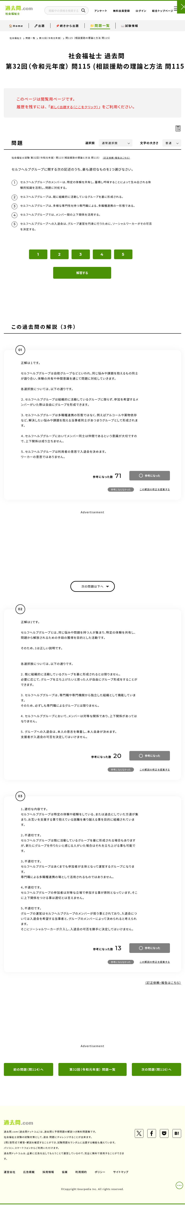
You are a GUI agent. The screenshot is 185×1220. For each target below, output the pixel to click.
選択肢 (90, 143)
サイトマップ (12, 1187)
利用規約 (83, 1180)
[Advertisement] (92, 549)
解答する (82, 279)
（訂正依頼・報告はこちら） (117, 157)
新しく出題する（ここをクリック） (78, 106)
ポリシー (102, 1180)
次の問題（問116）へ (156, 1077)
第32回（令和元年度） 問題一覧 (92, 1077)
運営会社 (10, 1180)
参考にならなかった (121, 496)
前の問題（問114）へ (28, 1077)
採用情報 (49, 1180)
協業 (66, 1180)
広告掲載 (30, 1180)
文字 (149, 143)
